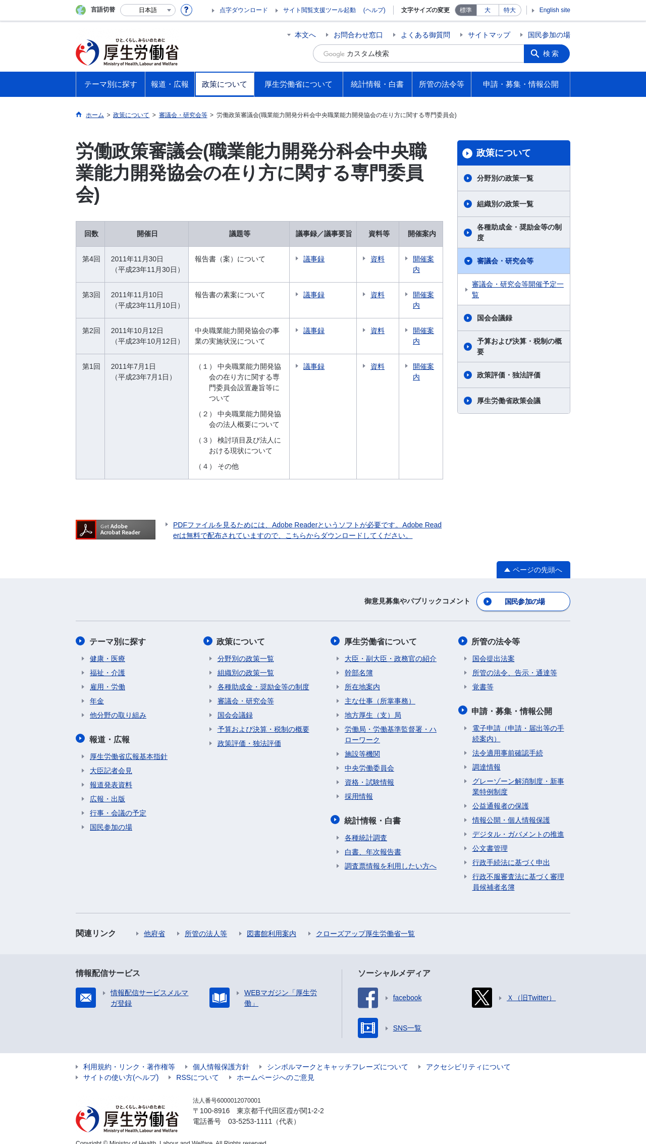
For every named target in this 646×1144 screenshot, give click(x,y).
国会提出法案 (493, 647)
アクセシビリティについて (468, 1054)
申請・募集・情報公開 (512, 698)
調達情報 (486, 754)
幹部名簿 (359, 661)
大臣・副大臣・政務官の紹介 (391, 647)
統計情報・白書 (373, 808)
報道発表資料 (111, 772)
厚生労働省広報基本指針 (129, 744)
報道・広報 (110, 727)
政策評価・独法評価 (509, 375)
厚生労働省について (381, 630)
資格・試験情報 (369, 771)
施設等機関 (362, 742)
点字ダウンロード (244, 10)
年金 (97, 689)
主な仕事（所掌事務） (380, 689)
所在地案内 (362, 675)
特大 (510, 10)
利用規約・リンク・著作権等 (129, 1054)
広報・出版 (107, 786)
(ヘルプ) (374, 10)
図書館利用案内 (271, 921)
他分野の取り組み (118, 703)
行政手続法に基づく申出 (511, 850)
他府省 (154, 921)
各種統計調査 (366, 825)
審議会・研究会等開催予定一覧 (518, 289)
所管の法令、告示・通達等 (514, 661)
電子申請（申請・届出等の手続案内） (518, 721)
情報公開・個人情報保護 (511, 807)
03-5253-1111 (250, 1109)
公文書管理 (490, 836)
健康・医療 (107, 647)
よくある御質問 (425, 34)
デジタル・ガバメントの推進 (518, 822)
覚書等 (483, 675)
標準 (466, 10)
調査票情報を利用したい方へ (391, 853)
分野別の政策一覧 (505, 178)
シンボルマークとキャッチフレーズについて (337, 1054)
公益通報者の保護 (500, 793)
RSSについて (197, 1065)
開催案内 (425, 264)
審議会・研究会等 (505, 261)
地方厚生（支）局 (373, 703)
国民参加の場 (549, 34)
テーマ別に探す (118, 630)
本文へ (305, 34)
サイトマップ (489, 34)
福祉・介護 (107, 661)
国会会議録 (494, 318)
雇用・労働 (107, 675)
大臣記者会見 (111, 758)
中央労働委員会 (369, 756)
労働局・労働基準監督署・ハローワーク (391, 723)
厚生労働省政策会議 (509, 401)
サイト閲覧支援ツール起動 (319, 10)
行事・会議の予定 (118, 800)
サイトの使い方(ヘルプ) (120, 1065)
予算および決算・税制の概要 (519, 346)
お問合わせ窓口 (358, 34)
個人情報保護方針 (221, 1054)
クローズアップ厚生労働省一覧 (365, 921)
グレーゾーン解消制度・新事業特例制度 (518, 774)
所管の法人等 (206, 921)
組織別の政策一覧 (505, 204)
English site (555, 10)
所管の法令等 (496, 630)
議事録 (319, 259)
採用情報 (359, 785)
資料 (382, 259)
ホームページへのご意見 (275, 1065)
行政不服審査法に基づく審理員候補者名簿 (518, 869)
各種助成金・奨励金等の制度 (519, 232)
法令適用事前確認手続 (507, 740)
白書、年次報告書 (373, 839)
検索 (552, 53)
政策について (503, 153)
